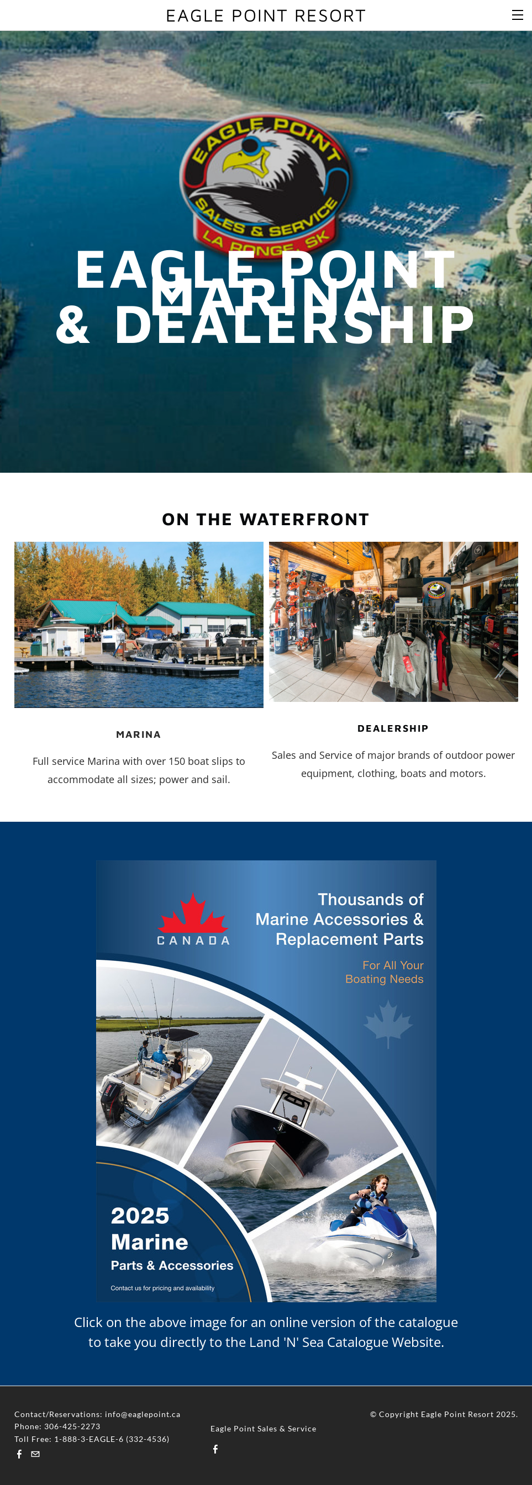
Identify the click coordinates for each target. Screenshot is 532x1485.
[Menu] (518, 14)
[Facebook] (19, 1454)
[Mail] (35, 1454)
